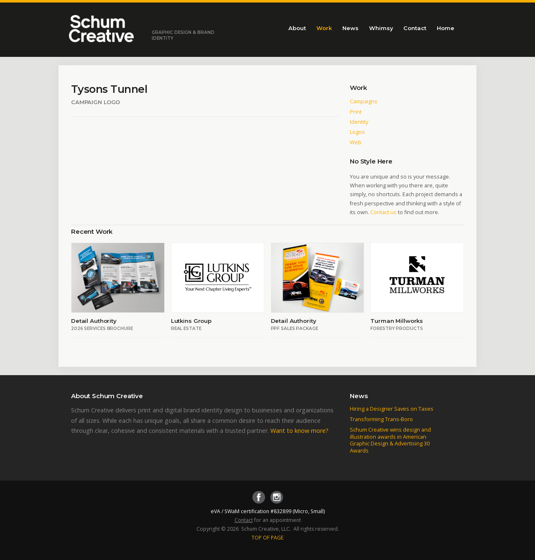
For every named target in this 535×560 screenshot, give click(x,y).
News (350, 28)
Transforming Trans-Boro (381, 419)
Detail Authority (94, 320)
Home (445, 28)
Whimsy (381, 28)
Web (356, 142)
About (297, 28)
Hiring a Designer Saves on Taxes (391, 408)
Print (356, 111)
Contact (414, 28)
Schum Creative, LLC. (266, 528)
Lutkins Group (191, 320)
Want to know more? (299, 431)
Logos (357, 132)
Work (324, 28)
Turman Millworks (396, 320)
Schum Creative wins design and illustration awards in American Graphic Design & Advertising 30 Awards (390, 440)
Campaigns (363, 101)
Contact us (383, 212)
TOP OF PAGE (268, 537)
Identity (359, 121)
